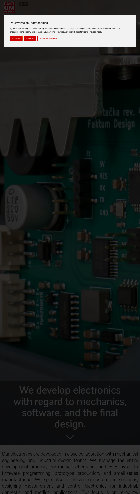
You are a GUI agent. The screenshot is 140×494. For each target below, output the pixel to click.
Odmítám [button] (30, 38)
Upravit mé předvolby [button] (48, 38)
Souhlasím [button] (16, 38)
